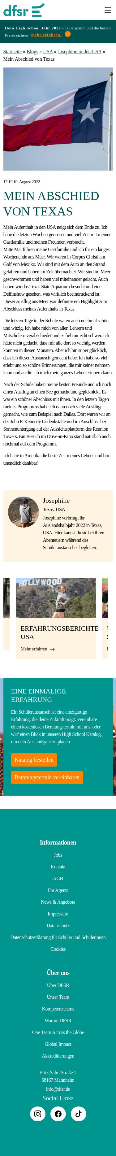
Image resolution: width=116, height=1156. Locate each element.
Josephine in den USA (80, 51)
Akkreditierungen (58, 1055)
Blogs (32, 51)
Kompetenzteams (58, 1008)
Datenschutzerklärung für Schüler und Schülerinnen (58, 937)
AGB (58, 878)
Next (113, 622)
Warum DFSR (58, 1020)
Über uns (58, 972)
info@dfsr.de (58, 1089)
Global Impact (58, 1044)
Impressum (58, 913)
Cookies (58, 949)
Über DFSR (58, 985)
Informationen (58, 842)
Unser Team (58, 997)
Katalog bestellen (34, 760)
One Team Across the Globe (58, 1032)
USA (48, 51)
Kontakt (57, 866)
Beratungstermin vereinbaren (47, 777)
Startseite (12, 51)
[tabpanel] (56, 618)
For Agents (58, 890)
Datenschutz (58, 925)
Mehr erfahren (34, 648)
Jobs (58, 855)
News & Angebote (58, 902)
